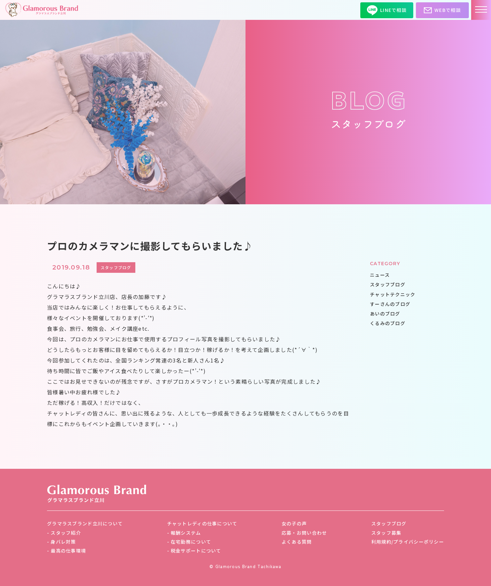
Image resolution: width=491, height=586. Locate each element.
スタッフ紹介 (66, 532)
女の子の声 (294, 523)
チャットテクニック (393, 294)
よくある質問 (297, 541)
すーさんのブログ (390, 304)
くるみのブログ (387, 323)
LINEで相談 (387, 10)
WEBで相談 (442, 10)
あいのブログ (385, 313)
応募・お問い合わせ (304, 532)
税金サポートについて (196, 550)
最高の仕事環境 (68, 550)
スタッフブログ (387, 284)
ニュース (380, 274)
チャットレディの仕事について (202, 523)
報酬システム (186, 532)
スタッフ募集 (386, 532)
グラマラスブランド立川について (85, 523)
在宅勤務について (191, 541)
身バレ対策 (63, 541)
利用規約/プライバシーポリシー (407, 541)
